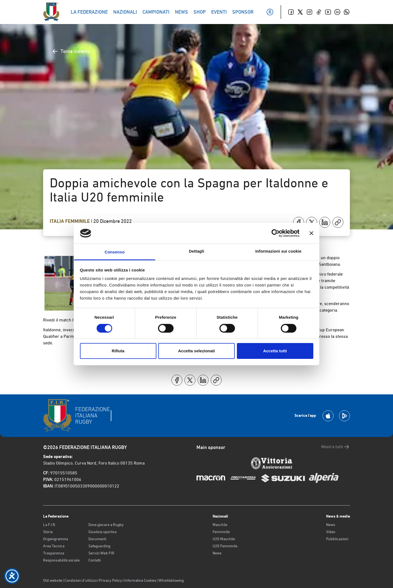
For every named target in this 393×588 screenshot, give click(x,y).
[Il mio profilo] (270, 12)
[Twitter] (300, 12)
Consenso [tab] (114, 252)
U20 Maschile (224, 539)
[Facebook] (291, 12)
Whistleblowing (171, 580)
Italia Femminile (70, 221)
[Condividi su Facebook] (298, 222)
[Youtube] (328, 12)
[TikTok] (318, 12)
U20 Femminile (225, 546)
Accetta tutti (275, 350)
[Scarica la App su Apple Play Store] (328, 415)
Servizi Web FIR (101, 553)
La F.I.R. (49, 524)
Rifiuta (118, 350)
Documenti (97, 539)
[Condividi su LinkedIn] (324, 222)
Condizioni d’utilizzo (80, 580)
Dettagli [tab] (196, 251)
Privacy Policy (110, 580)
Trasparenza (53, 553)
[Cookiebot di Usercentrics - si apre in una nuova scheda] (275, 233)
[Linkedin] (337, 12)
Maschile (220, 524)
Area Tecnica (53, 546)
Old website (52, 580)
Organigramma (55, 539)
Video (330, 532)
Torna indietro (71, 51)
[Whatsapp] (346, 12)
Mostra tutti (335, 447)
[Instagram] (309, 12)
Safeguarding (99, 546)
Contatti (94, 560)
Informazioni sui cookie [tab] (278, 251)
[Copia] (337, 222)
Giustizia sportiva (102, 532)
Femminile (221, 532)
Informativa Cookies (140, 580)
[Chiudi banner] (311, 233)
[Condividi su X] (311, 222)
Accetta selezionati (196, 350)
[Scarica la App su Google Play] (344, 415)
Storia (48, 532)
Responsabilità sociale (61, 560)
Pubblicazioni (337, 539)
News (217, 553)
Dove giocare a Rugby (106, 524)
